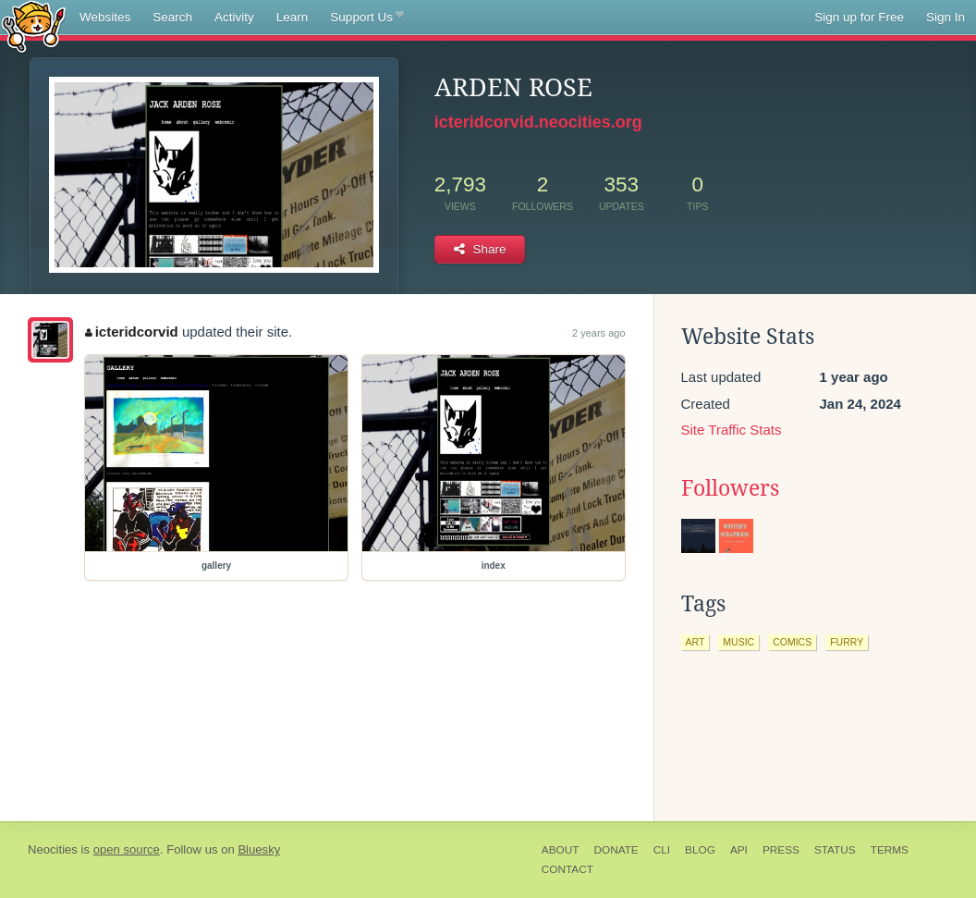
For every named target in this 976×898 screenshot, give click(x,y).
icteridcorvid (131, 331)
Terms (890, 849)
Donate (615, 849)
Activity (234, 17)
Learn (292, 17)
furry (846, 641)
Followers (730, 488)
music (738, 641)
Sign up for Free (859, 17)
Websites (104, 17)
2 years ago (598, 332)
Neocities (53, 849)
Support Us (366, 17)
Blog (700, 849)
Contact (567, 869)
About (561, 849)
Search (172, 17)
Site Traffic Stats (731, 429)
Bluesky (259, 849)
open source (126, 849)
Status (835, 849)
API (739, 849)
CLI (661, 849)
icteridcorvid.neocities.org (538, 122)
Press (780, 849)
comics (792, 641)
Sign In (945, 17)
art (695, 641)
